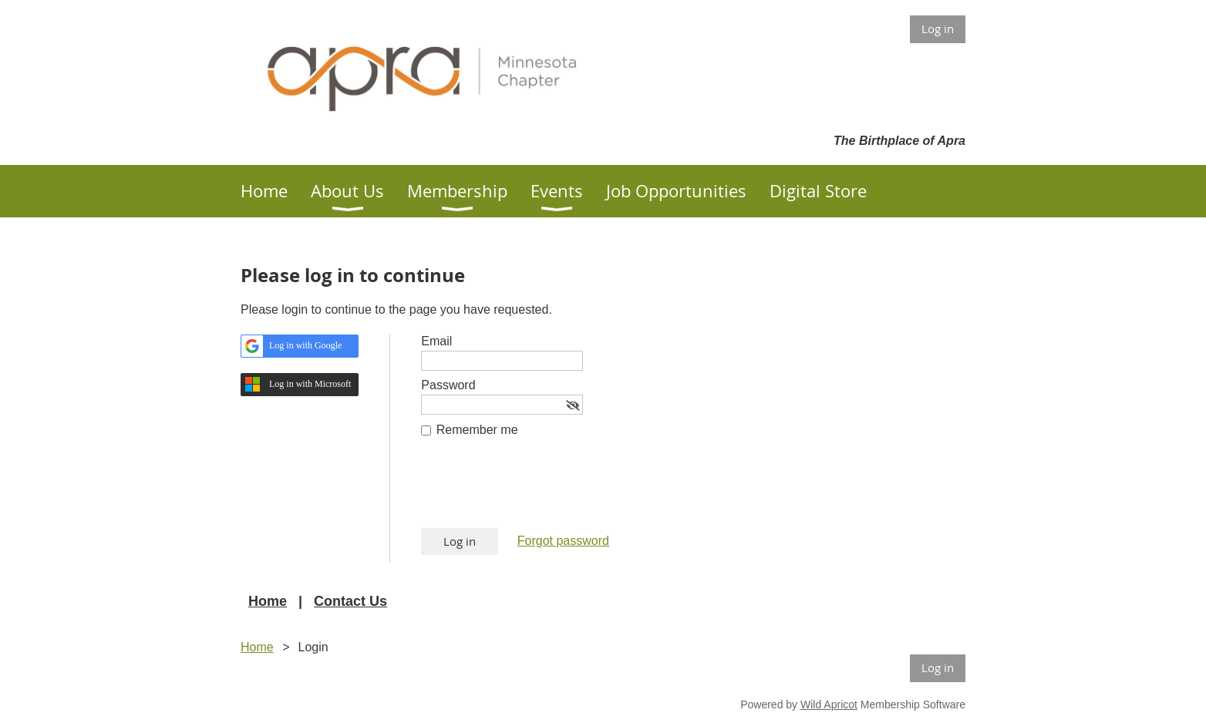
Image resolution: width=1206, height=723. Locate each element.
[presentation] (538, 490)
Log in (937, 28)
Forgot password (563, 540)
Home (267, 601)
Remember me (477, 429)
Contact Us (350, 601)
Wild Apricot (828, 704)
